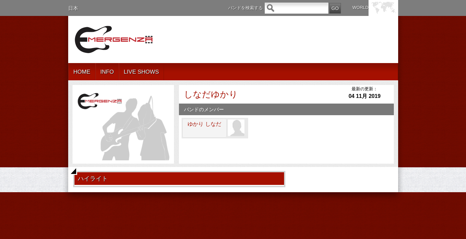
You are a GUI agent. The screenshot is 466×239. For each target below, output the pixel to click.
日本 (73, 8)
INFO (107, 72)
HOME (82, 72)
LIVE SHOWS (141, 72)
